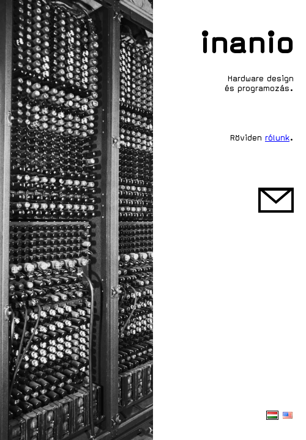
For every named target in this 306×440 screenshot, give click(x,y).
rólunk (277, 137)
